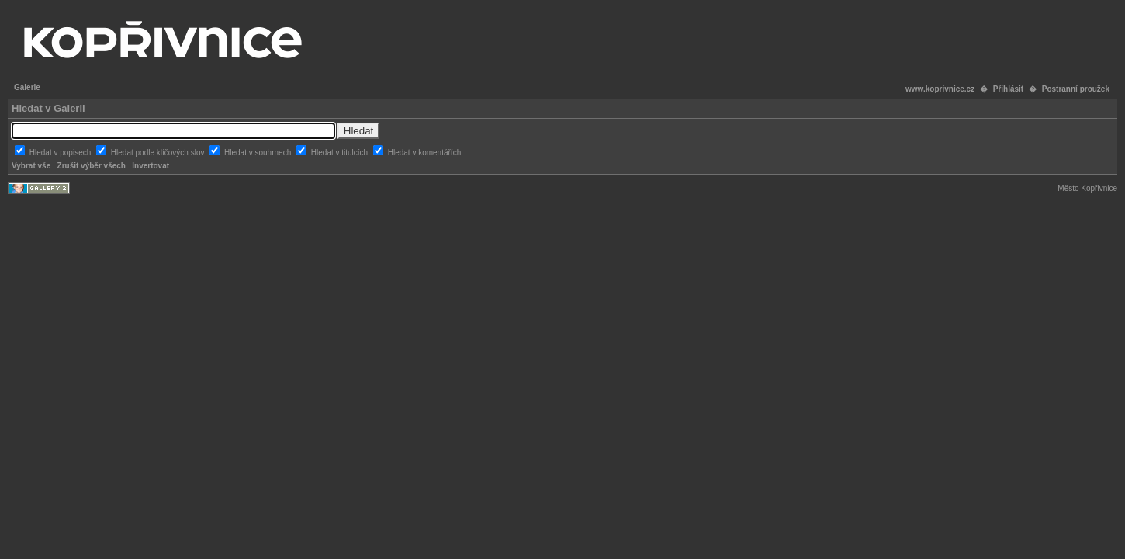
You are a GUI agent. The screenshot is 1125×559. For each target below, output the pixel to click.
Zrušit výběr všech (91, 165)
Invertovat (150, 165)
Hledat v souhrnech (258, 152)
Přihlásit (1008, 89)
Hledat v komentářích (425, 152)
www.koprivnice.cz (939, 89)
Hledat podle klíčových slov (158, 152)
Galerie (27, 87)
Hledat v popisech (61, 152)
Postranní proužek (1075, 89)
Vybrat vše (31, 165)
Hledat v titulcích (340, 152)
